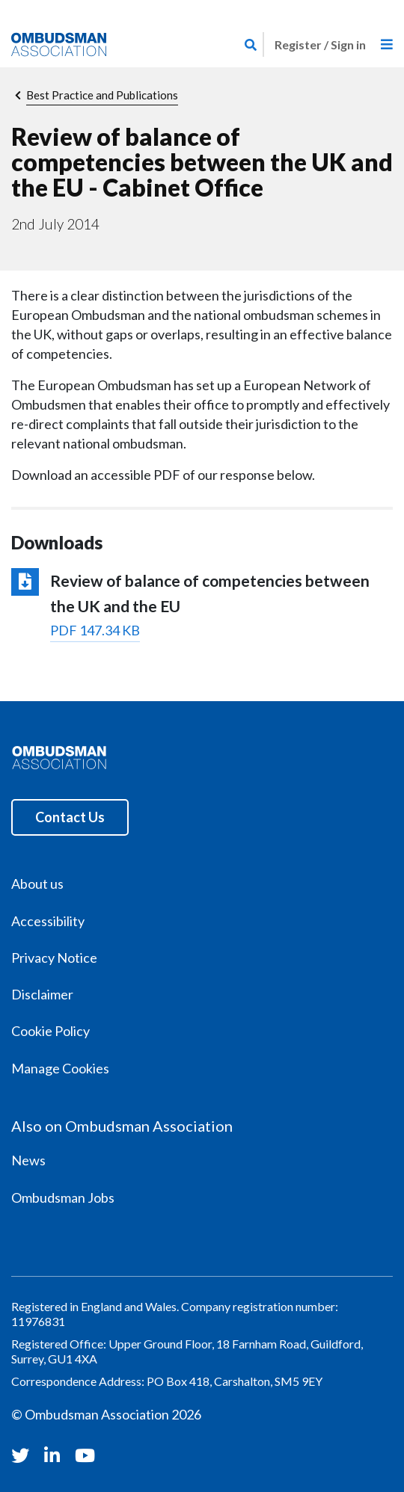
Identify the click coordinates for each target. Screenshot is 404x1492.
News (28, 1160)
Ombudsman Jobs (62, 1197)
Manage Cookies (60, 1068)
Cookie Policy (50, 1031)
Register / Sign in (320, 44)
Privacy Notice (54, 957)
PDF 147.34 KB (95, 630)
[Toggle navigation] (387, 44)
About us (37, 883)
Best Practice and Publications (102, 95)
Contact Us (70, 817)
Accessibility (48, 921)
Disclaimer (42, 994)
